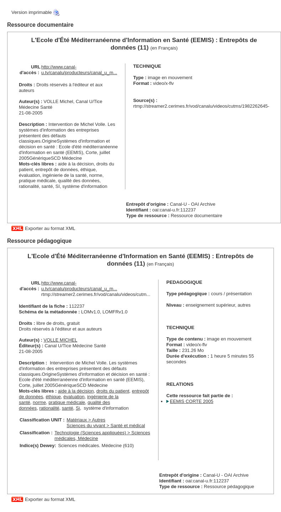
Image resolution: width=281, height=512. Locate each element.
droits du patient (113, 391)
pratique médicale (66, 402)
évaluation (73, 396)
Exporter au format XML (50, 228)
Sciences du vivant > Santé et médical (106, 425)
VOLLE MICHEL (60, 340)
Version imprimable (31, 12)
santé (67, 408)
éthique (53, 396)
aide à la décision (76, 391)
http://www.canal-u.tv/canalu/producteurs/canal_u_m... (79, 69)
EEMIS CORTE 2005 (191, 401)
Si (78, 408)
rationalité (49, 408)
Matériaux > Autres (86, 420)
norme (39, 402)
